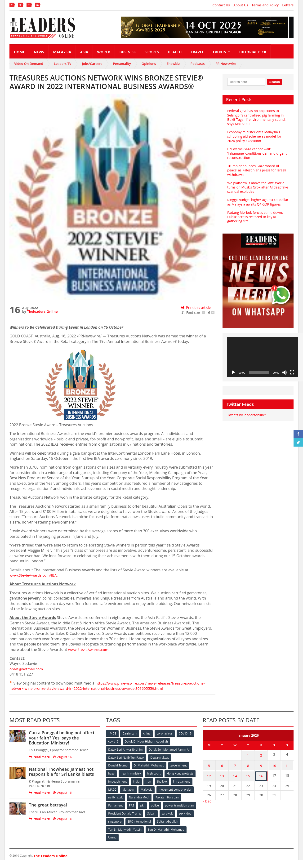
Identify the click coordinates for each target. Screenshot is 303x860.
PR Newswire (225, 63)
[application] (262, 357)
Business (127, 51)
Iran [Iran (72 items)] (181, 780)
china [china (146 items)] (147, 733)
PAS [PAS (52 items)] (161, 804)
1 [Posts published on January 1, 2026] (248, 754)
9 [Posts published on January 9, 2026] (261, 763)
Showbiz (173, 63)
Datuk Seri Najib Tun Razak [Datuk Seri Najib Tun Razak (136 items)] (126, 757)
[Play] (233, 372)
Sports (152, 51)
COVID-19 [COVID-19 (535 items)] (186, 733)
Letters (288, 5)
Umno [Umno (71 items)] (155, 835)
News (39, 51)
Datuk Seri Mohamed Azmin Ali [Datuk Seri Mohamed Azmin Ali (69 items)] (169, 749)
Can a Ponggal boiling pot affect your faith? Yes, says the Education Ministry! (64, 738)
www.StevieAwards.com (89, 649)
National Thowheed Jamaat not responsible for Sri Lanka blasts (61, 771)
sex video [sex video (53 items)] (132, 819)
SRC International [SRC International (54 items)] (176, 819)
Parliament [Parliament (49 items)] (145, 804)
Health (175, 51)
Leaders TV (62, 63)
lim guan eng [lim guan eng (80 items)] (133, 788)
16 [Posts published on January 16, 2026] (261, 773)
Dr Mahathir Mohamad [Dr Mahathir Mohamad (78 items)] (149, 765)
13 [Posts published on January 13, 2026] (222, 773)
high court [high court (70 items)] (154, 772)
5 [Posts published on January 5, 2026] (209, 763)
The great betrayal (48, 805)
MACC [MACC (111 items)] (152, 788)
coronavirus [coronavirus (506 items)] (165, 733)
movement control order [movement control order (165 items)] (124, 796)
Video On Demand (28, 63)
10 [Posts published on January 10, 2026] (274, 763)
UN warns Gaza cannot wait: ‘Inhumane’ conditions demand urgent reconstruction (257, 153)
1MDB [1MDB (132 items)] (112, 733)
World (104, 51)
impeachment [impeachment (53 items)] (150, 780)
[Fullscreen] (292, 372)
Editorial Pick (252, 51)
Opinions (149, 63)
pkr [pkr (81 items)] (172, 804)
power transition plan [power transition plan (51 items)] (122, 812)
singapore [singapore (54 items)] (151, 819)
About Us (240, 5)
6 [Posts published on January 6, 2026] (222, 763)
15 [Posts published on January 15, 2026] (248, 773)
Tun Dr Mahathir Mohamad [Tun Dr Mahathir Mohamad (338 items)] (126, 835)
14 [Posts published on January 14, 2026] (235, 773)
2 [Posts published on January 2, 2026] (261, 754)
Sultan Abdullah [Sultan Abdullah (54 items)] (118, 827)
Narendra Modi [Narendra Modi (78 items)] (179, 796)
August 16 (62, 756)
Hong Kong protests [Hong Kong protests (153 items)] (121, 780)
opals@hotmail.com (27, 669)
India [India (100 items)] (169, 780)
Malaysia (62, 51)
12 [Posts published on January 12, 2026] (209, 773)
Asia (84, 51)
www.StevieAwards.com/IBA (34, 575)
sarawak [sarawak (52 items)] (113, 819)
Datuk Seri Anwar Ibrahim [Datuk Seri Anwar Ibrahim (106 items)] (125, 749)
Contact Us (221, 5)
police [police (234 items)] (185, 804)
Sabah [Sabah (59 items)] (186, 812)
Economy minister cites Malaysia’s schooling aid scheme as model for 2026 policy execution (254, 136)
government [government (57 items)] (179, 765)
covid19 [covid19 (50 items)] (113, 741)
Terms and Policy (265, 5)
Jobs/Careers (92, 63)
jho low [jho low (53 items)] (113, 788)
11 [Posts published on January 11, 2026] (287, 763)
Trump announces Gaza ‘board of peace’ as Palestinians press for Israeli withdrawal (256, 170)
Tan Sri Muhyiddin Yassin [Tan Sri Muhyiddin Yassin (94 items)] (152, 827)
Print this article (195, 307)
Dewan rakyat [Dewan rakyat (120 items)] (160, 757)
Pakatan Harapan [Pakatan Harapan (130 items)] (119, 804)
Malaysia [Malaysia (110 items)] (187, 788)
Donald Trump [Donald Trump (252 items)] (118, 765)
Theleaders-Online (42, 311)
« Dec (207, 797)
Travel (197, 51)
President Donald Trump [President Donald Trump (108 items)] (159, 812)
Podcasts (198, 63)
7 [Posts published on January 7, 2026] (235, 763)
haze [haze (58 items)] (111, 772)
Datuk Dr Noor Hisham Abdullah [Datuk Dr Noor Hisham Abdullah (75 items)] (146, 741)
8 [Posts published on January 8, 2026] (248, 763)
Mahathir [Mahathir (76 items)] (169, 788)
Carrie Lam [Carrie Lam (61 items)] (130, 733)
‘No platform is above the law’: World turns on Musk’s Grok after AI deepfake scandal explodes (257, 187)
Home (19, 51)
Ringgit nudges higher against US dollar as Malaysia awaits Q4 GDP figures (257, 201)
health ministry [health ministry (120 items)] (131, 772)
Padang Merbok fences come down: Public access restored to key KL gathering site (254, 216)
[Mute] (284, 372)
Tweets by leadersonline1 (246, 415)
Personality (122, 63)
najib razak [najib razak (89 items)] (154, 796)
